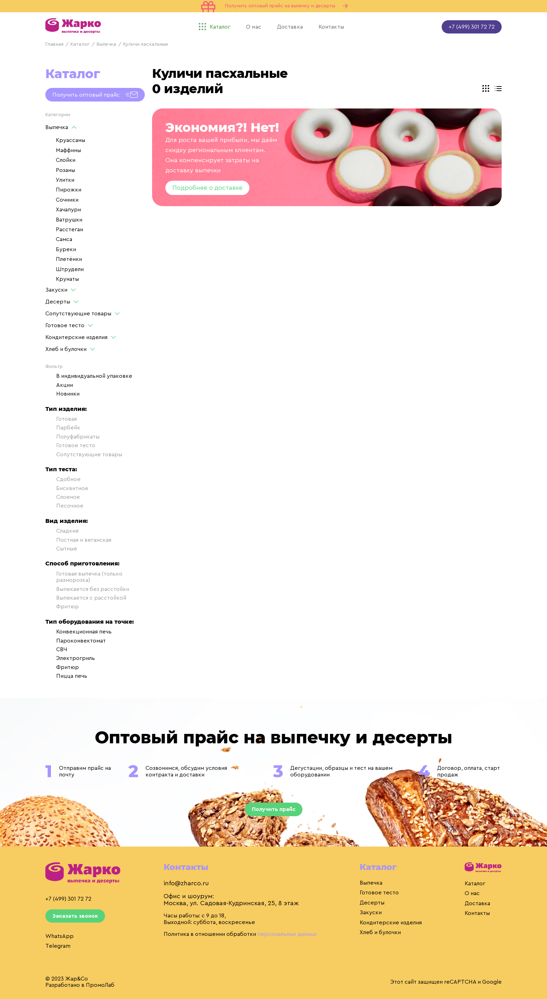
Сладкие (62, 531)
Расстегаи (69, 229)
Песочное (64, 506)
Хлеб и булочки (66, 349)
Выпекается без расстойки (87, 589)
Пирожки (68, 190)
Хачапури (68, 209)
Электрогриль (70, 658)
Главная (54, 44)
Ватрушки (69, 220)
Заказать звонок (75, 916)
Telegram (57, 946)
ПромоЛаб (100, 985)
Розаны (65, 170)
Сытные (61, 548)
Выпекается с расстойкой (85, 598)
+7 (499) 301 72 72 (472, 27)
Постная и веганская (78, 540)
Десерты (57, 302)
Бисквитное (66, 488)
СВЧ (56, 649)
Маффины (68, 150)
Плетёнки (69, 259)
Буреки (66, 249)
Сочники (67, 200)
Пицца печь (66, 676)
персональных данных (287, 934)
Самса (64, 239)
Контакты (477, 913)
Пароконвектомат (75, 641)
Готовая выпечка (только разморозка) (83, 577)
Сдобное (63, 479)
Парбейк (62, 427)
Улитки (65, 180)
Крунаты (67, 279)
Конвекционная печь (78, 631)
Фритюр (62, 606)
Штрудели (70, 269)
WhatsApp (59, 936)
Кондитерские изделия (76, 337)
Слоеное (62, 497)
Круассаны (70, 140)
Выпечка (106, 44)
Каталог (80, 44)
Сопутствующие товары (78, 313)
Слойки (65, 160)
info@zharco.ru (186, 883)
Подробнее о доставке (207, 188)
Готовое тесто (64, 325)
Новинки (62, 394)
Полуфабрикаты (72, 437)
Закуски (56, 290)
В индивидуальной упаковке (88, 376)
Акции (59, 385)
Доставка (477, 903)
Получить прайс (273, 809)
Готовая (61, 419)
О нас (472, 893)
